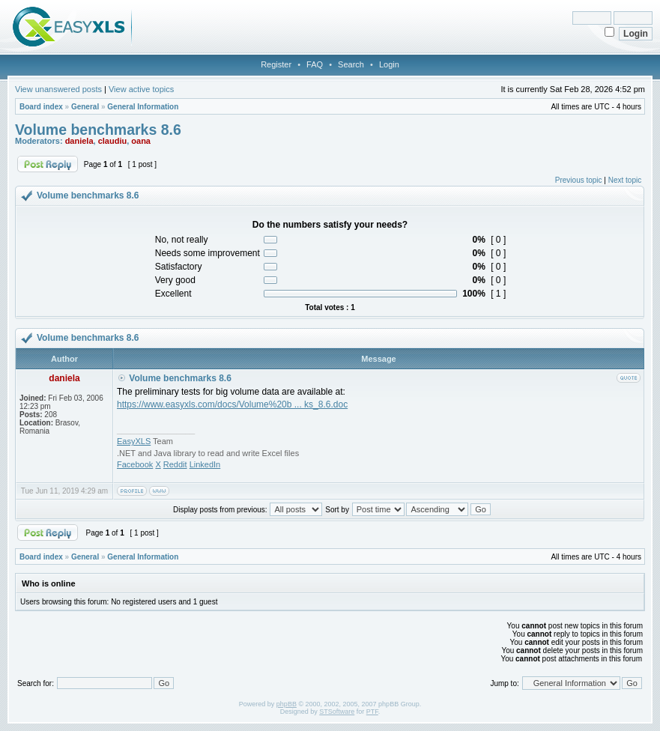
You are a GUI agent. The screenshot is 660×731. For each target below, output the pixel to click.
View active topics (141, 89)
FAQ (314, 64)
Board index (41, 107)
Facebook (135, 464)
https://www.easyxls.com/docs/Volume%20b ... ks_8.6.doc (232, 404)
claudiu (112, 140)
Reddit (175, 464)
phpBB (286, 704)
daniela (79, 140)
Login (389, 64)
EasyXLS (134, 441)
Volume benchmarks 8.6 (98, 129)
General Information (142, 107)
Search (351, 64)
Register (276, 64)
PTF (372, 711)
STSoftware (336, 711)
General (85, 107)
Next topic (624, 180)
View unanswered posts (58, 89)
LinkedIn (205, 464)
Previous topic (578, 180)
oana (141, 140)
